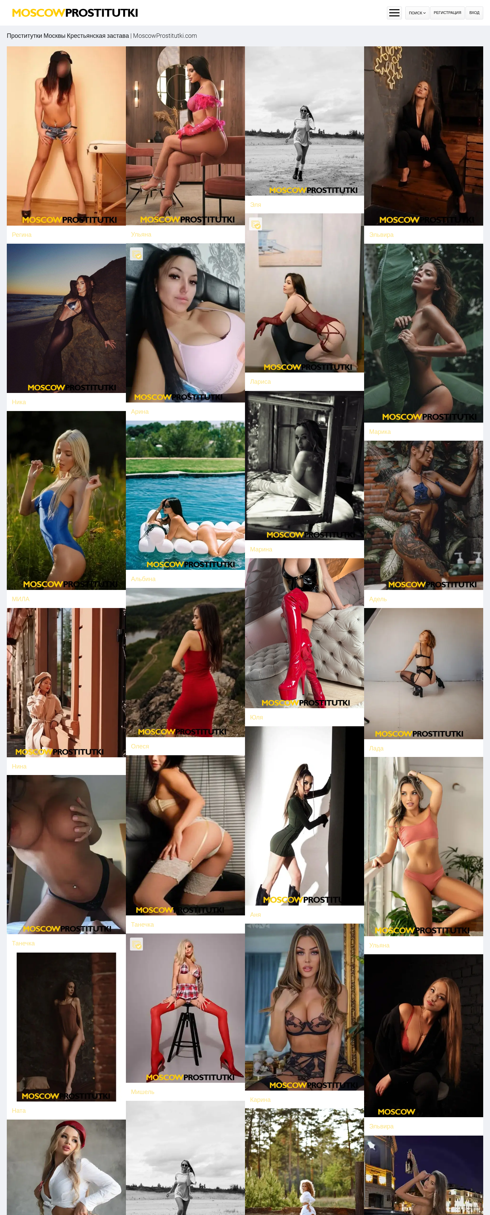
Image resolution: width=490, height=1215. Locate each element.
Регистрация (447, 13)
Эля (255, 204)
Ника (77, 387)
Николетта (384, 1142)
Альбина (172, 554)
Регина (22, 234)
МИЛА (50, 577)
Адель (378, 570)
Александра (148, 1195)
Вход (474, 13)
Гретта (79, 1142)
